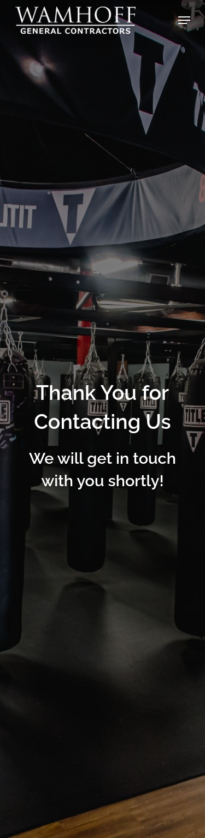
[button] (184, 20)
